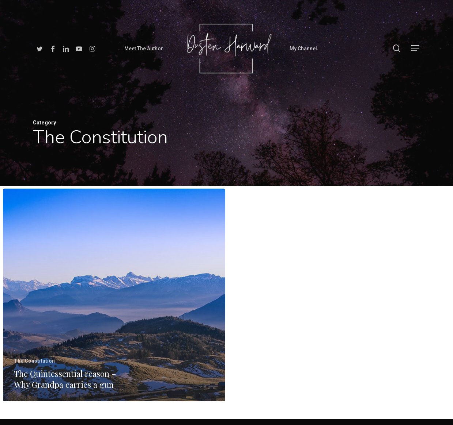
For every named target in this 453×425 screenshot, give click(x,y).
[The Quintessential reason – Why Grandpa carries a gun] (114, 295)
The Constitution (34, 361)
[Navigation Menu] (415, 48)
